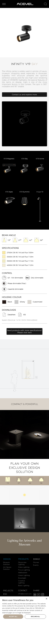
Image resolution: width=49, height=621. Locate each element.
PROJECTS (8, 591)
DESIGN (7, 559)
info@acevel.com (24, 594)
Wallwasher (22, 572)
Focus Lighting (24, 570)
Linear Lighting (24, 575)
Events (36, 565)
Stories (36, 562)
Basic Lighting (23, 585)
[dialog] (24, 608)
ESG (5, 594)
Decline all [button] (35, 616)
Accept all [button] (13, 616)
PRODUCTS (23, 559)
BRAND (36, 559)
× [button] (46, 599)
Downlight (22, 578)
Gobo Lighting (23, 567)
